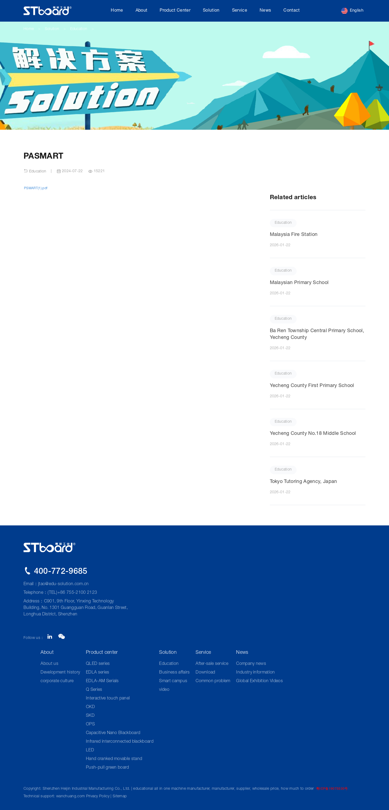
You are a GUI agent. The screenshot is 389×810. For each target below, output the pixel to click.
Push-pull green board (107, 768)
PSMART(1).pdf (35, 188)
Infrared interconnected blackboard (119, 742)
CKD (90, 707)
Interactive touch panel (108, 698)
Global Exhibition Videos (259, 681)
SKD (90, 716)
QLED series (98, 664)
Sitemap (120, 796)
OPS (90, 724)
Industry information (255, 673)
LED (90, 750)
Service (239, 11)
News (265, 11)
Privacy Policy (97, 796)
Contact (291, 11)
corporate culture (57, 681)
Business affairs (174, 673)
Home (117, 11)
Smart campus (173, 681)
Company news (251, 664)
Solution (211, 11)
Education (79, 29)
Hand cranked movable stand (114, 759)
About (141, 11)
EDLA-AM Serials (102, 681)
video (164, 690)
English (352, 11)
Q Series (94, 690)
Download (205, 673)
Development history (60, 673)
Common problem (213, 681)
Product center (175, 11)
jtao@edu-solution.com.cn (63, 584)
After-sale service (212, 664)
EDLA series (97, 673)
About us (49, 664)
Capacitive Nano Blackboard (113, 733)
